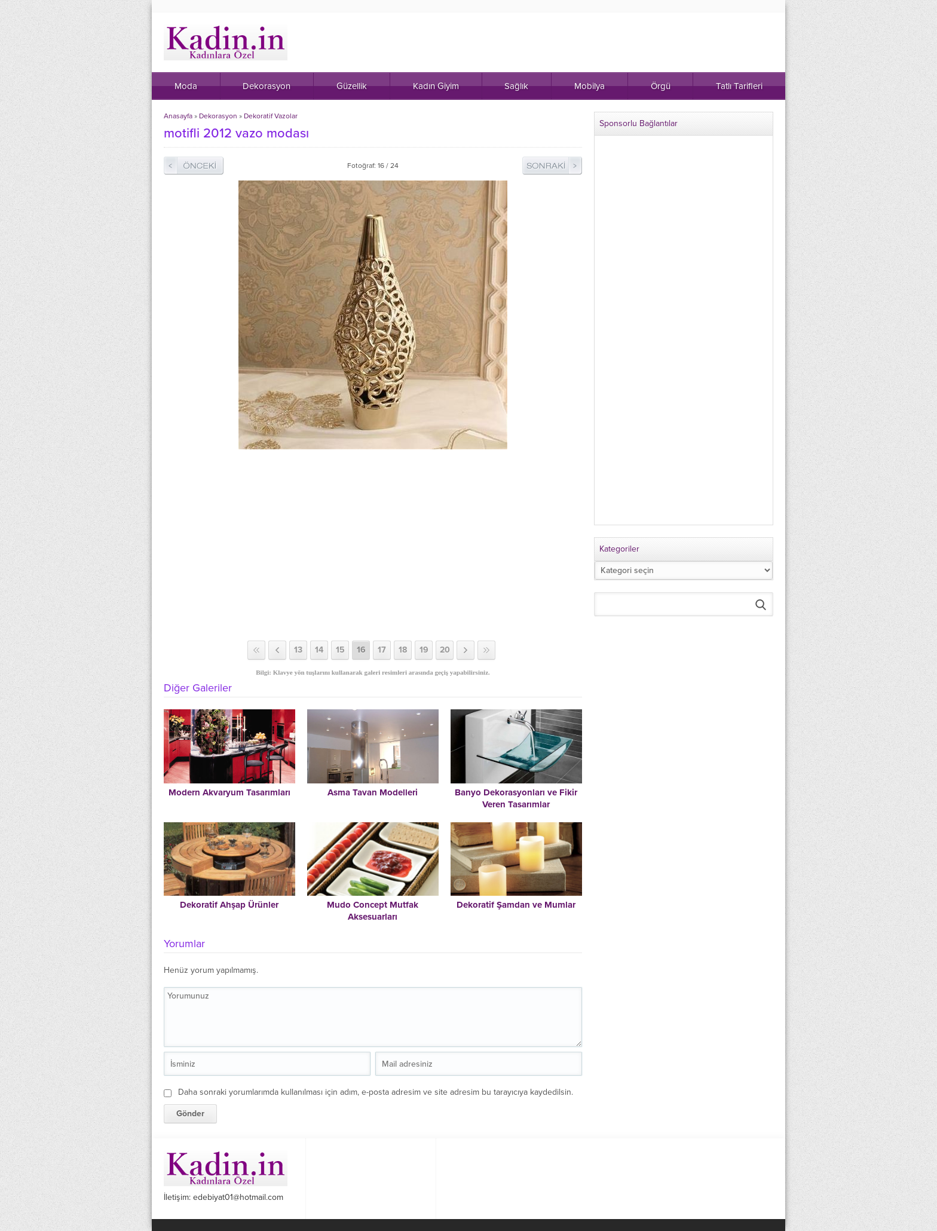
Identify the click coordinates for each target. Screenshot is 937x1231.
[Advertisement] (373, 545)
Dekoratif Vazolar (271, 116)
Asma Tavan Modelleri (372, 792)
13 (298, 650)
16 (361, 650)
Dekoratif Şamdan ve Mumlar (516, 904)
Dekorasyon (218, 116)
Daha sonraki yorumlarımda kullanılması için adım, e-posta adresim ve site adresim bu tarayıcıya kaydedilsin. (375, 1092)
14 (319, 650)
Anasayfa (178, 116)
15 (340, 650)
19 (423, 650)
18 (403, 650)
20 (445, 650)
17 (382, 650)
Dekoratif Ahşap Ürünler (229, 904)
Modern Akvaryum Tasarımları (229, 792)
